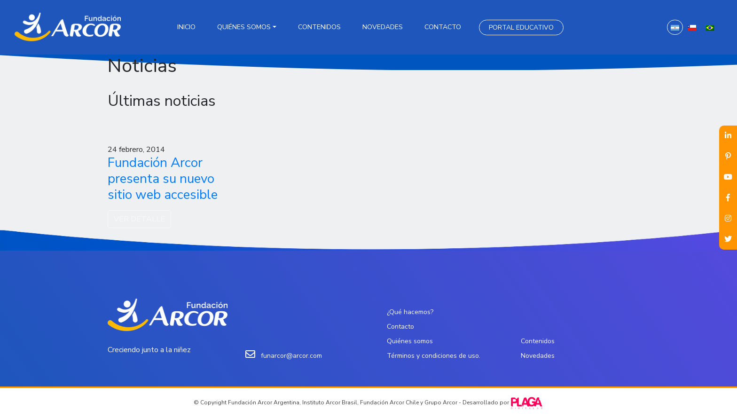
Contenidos (319, 27)
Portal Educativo (521, 27)
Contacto (442, 27)
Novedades (382, 27)
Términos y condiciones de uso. (433, 355)
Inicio (186, 27)
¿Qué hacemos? (410, 312)
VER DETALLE (139, 219)
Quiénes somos (244, 27)
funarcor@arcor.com (291, 355)
